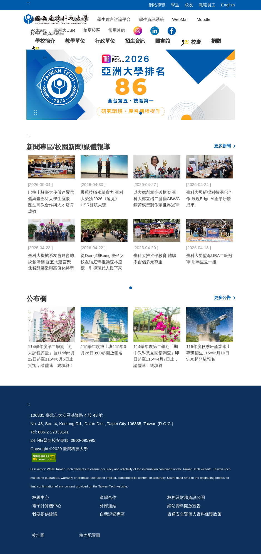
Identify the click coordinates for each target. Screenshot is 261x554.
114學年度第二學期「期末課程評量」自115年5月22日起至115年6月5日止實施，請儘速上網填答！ (51, 356)
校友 (189, 5)
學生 (175, 5)
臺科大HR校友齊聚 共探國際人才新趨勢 (209, 256)
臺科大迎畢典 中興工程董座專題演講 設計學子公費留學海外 (103, 197)
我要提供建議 (44, 514)
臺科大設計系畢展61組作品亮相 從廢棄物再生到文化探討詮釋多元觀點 (156, 262)
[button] (39, 85)
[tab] (135, 113)
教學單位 (75, 41)
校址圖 (38, 535)
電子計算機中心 (46, 505)
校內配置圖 (89, 535)
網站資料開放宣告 (184, 505)
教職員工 (207, 5)
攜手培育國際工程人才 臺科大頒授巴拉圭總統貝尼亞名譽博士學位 (103, 259)
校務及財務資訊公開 (186, 497)
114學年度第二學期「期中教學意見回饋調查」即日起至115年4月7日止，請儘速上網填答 (156, 356)
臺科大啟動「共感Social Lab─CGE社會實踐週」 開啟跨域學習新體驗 (157, 200)
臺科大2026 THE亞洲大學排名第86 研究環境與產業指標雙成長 (210, 197)
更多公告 (222, 297)
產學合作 (108, 497)
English (228, 5)
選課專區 (80, 19)
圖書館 (162, 41)
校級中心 (40, 497)
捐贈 (216, 41)
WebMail (180, 19)
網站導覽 (157, 5)
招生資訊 (135, 41)
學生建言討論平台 (114, 19)
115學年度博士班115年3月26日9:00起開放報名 (103, 349)
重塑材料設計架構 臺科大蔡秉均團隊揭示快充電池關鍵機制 (50, 259)
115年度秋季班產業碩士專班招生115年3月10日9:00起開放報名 (208, 352)
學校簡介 (45, 41)
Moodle (203, 19)
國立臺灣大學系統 (47, 19)
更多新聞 (222, 145)
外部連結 (108, 505)
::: (28, 3)
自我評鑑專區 (112, 514)
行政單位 (105, 41)
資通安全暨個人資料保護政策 (194, 514)
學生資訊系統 (151, 19)
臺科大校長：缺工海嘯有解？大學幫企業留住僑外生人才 (50, 197)
